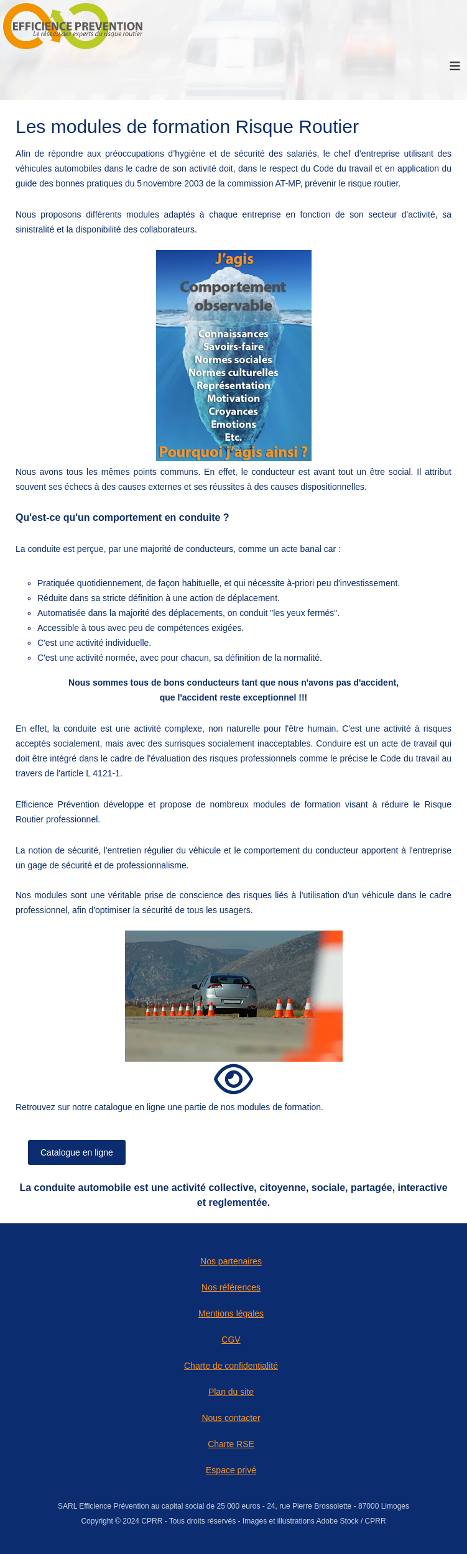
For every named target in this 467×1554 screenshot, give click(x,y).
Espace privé (231, 1470)
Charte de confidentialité (231, 1366)
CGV (230, 1340)
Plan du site (231, 1392)
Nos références (231, 1287)
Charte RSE (231, 1444)
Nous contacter (230, 1418)
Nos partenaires (231, 1261)
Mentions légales (231, 1313)
